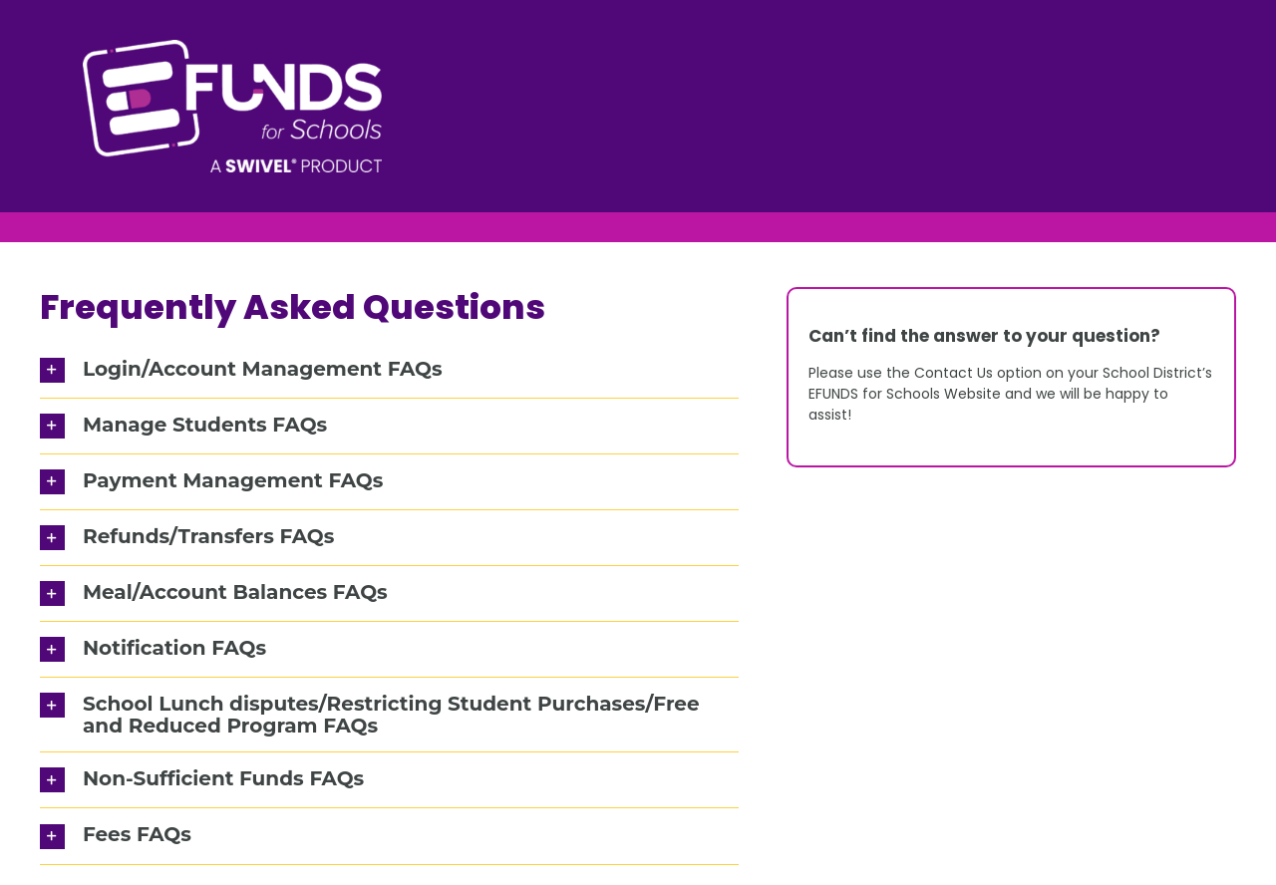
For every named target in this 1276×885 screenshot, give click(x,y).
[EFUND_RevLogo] (232, 47)
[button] (389, 370)
